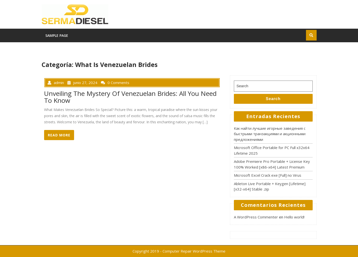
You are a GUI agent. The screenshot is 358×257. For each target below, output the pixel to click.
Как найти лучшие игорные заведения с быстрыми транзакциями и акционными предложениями (269, 134)
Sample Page (56, 35)
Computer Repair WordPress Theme (194, 251)
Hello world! (294, 216)
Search (273, 99)
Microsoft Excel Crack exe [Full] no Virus (267, 175)
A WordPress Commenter (256, 216)
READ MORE (59, 135)
